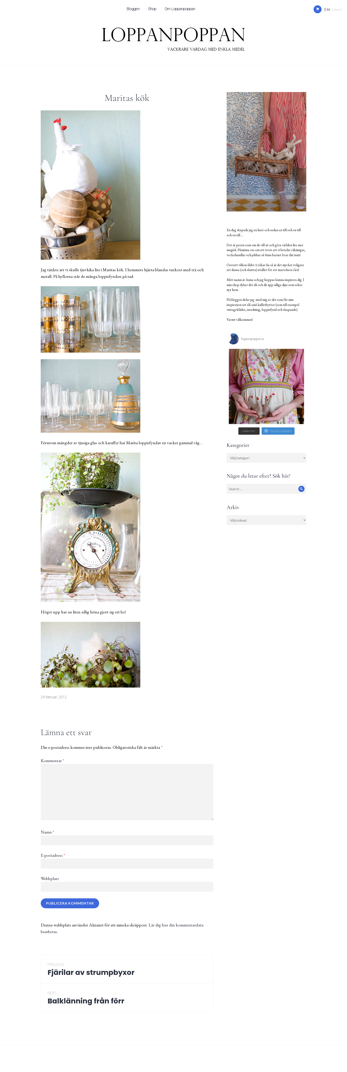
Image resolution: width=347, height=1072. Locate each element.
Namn (47, 832)
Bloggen (133, 10)
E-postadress (53, 855)
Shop (153, 10)
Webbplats (50, 878)
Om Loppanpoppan (180, 10)
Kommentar (52, 760)
